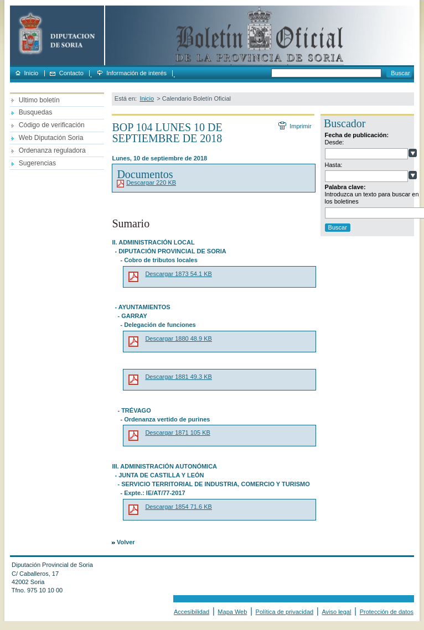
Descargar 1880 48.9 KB (178, 338)
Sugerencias (37, 163)
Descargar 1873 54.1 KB (178, 273)
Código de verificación (52, 125)
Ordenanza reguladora (52, 150)
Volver (126, 542)
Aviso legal (336, 611)
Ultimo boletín (39, 100)
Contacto (71, 73)
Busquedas (36, 112)
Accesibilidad (191, 611)
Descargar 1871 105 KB (177, 432)
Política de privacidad (285, 611)
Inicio (31, 73)
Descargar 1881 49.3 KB (178, 376)
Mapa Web (232, 611)
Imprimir (300, 126)
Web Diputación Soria (51, 138)
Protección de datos (386, 611)
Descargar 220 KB (151, 182)
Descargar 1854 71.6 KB (178, 506)
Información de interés (136, 73)
